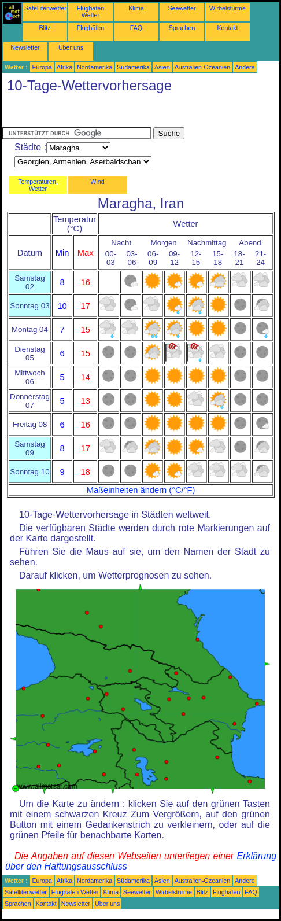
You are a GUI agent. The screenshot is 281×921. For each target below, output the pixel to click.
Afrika (64, 67)
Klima (136, 8)
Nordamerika (94, 67)
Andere (244, 67)
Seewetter (182, 8)
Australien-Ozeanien (203, 67)
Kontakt (227, 27)
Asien (162, 67)
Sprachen (182, 27)
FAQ (136, 27)
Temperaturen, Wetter (38, 185)
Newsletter (24, 47)
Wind (97, 181)
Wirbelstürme (227, 8)
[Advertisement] (94, 112)
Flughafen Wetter (90, 12)
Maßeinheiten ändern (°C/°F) (141, 490)
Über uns (70, 47)
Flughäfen (90, 27)
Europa (41, 67)
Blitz (44, 27)
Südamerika (133, 67)
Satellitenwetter (45, 8)
